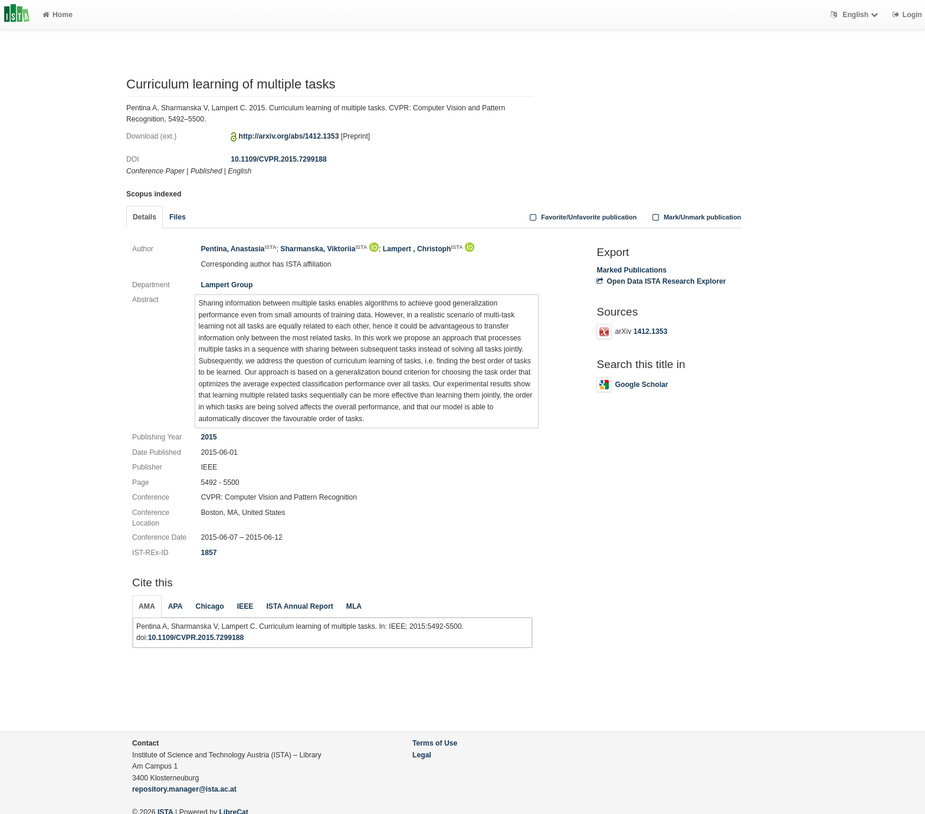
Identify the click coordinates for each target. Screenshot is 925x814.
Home (57, 15)
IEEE (245, 606)
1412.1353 (651, 331)
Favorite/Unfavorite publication (582, 217)
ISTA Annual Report (299, 606)
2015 (209, 437)
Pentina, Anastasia (238, 249)
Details (144, 217)
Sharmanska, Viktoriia (323, 249)
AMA (147, 606)
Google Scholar (632, 384)
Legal (421, 755)
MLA (354, 606)
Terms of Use (434, 743)
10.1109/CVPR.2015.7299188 (279, 159)
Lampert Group (226, 285)
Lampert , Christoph (423, 249)
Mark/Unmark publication (695, 217)
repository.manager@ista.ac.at (184, 789)
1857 (209, 553)
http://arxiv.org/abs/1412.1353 (289, 136)
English (856, 15)
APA (175, 606)
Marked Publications (631, 270)
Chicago (210, 606)
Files (177, 217)
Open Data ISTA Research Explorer (661, 281)
